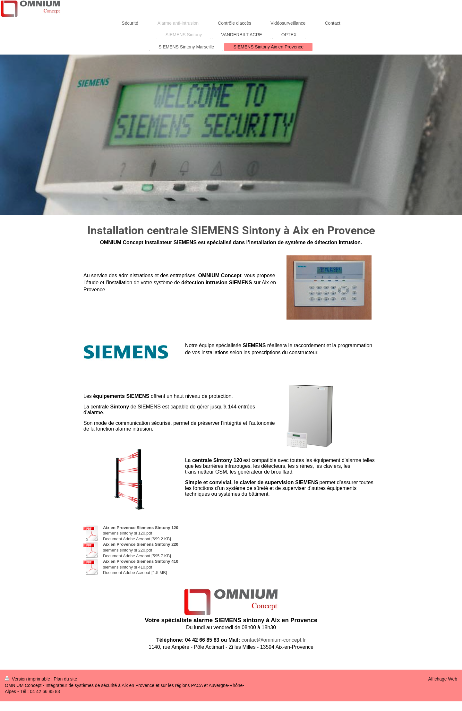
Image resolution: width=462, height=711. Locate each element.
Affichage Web (442, 678)
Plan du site (65, 678)
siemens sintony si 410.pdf (127, 567)
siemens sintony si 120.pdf (127, 533)
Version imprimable (28, 678)
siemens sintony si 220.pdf (127, 550)
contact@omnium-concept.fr (274, 640)
